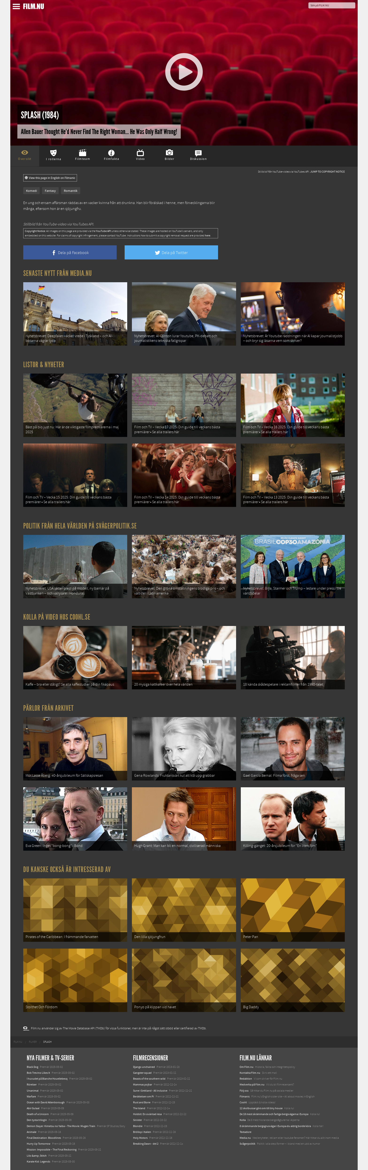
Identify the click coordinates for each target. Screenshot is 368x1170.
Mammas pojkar (142, 1084)
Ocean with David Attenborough (46, 1102)
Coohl (243, 1102)
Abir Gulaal (33, 1108)
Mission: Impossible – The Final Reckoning (52, 1149)
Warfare (31, 1096)
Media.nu (245, 1137)
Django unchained (144, 1067)
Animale (31, 1132)
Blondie (137, 1126)
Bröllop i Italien (142, 1132)
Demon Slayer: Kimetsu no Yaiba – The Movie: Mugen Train (61, 1126)
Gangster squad (142, 1072)
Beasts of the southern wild (149, 1078)
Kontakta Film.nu (250, 1072)
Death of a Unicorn (38, 1114)
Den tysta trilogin (37, 1120)
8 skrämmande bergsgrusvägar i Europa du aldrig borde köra (275, 1126)
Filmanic (245, 1096)
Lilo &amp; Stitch (37, 1155)
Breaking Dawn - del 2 (145, 1143)
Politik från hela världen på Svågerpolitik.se (80, 525)
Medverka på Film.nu (252, 1084)
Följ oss (244, 1090)
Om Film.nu (246, 1067)
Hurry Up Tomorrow (38, 1143)
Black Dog (32, 1067)
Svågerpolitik (247, 1143)
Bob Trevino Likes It (38, 1072)
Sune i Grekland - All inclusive (150, 1090)
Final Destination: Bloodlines (44, 1137)
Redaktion (246, 1078)
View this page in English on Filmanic (50, 178)
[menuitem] (18, 1042)
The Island (139, 1108)
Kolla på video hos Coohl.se (56, 617)
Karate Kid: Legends (38, 1161)
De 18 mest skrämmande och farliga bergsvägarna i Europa (274, 1114)
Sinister (137, 1120)
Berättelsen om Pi (143, 1096)
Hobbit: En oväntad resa (147, 1114)
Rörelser (32, 1084)
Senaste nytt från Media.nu (57, 273)
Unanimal (32, 1090)
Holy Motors (140, 1137)
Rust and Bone (141, 1102)
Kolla (243, 1120)
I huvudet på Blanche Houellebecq (47, 1078)
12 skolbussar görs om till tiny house (261, 1108)
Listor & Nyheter (43, 364)
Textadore (245, 1132)
